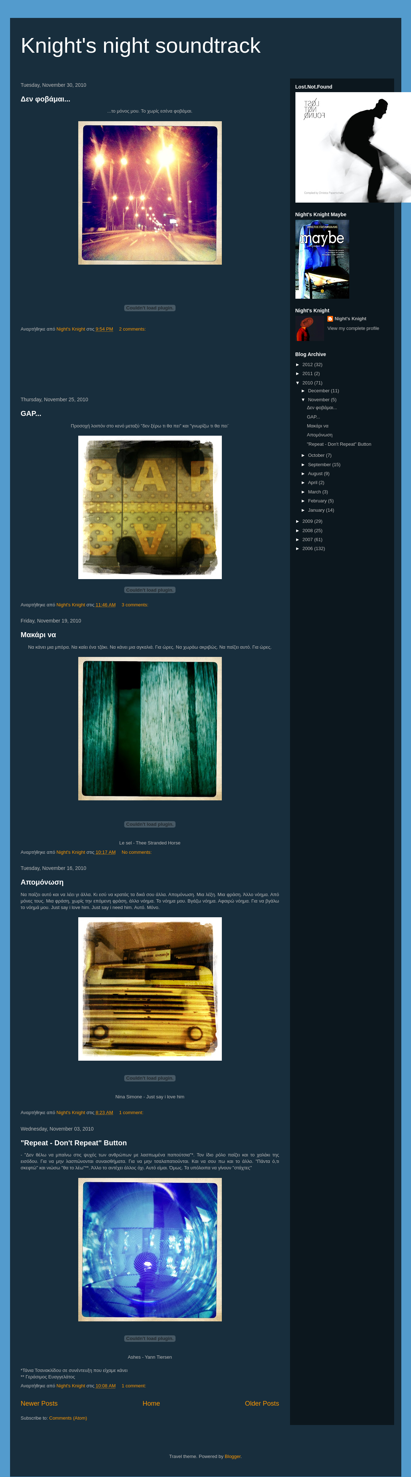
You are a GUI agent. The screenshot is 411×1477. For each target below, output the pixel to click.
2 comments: (133, 329)
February (318, 500)
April (313, 482)
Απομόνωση (42, 882)
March (315, 491)
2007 (308, 539)
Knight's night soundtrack (141, 45)
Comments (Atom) (68, 1418)
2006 (308, 548)
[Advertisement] (150, 364)
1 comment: (132, 1112)
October (317, 455)
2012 (308, 364)
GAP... (31, 413)
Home (151, 1403)
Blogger (232, 1456)
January (317, 510)
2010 (308, 382)
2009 (308, 521)
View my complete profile (353, 328)
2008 (308, 530)
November (319, 399)
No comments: (137, 852)
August (316, 473)
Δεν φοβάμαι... (45, 99)
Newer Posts (39, 1403)
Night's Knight (350, 318)
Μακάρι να (38, 635)
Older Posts (262, 1403)
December (319, 390)
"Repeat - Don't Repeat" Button (74, 1143)
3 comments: (136, 604)
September (320, 464)
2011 (308, 373)
